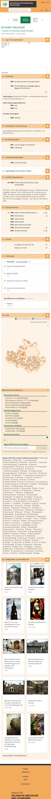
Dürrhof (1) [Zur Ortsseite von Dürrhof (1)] (33, 473)
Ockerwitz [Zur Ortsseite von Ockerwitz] (18, 519)
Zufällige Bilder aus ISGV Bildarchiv (16, 559)
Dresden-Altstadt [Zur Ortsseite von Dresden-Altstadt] (36, 471)
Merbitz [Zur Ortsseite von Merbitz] (28, 506)
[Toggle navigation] (45, 2)
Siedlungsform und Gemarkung (15, 126)
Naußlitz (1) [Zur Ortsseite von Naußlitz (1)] (37, 508)
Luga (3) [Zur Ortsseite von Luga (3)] (35, 503)
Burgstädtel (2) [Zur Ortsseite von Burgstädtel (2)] (9, 467)
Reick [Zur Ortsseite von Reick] (24, 527)
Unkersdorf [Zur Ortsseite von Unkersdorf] (28, 544)
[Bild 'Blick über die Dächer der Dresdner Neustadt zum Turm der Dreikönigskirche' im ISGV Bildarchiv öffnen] (13, 694)
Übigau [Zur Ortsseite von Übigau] (37, 553)
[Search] (20, 10)
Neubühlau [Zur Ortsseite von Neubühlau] (8, 510)
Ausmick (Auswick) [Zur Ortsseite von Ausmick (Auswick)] (31, 460)
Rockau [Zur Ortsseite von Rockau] (29, 529)
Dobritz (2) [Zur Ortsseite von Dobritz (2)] (30, 469)
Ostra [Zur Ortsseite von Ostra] (36, 519)
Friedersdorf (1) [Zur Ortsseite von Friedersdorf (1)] (41, 475)
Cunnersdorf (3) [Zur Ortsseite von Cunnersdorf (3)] (18, 469)
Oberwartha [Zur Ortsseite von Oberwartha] (8, 519)
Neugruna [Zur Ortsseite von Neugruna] (40, 510)
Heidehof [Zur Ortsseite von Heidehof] (34, 484)
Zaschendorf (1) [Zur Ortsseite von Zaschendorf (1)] (18, 551)
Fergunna (35, 400)
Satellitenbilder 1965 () (15, 429)
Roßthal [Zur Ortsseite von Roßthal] (7, 534)
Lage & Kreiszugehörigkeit (12, 40)
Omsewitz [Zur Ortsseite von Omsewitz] (28, 519)
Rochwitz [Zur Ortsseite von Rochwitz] (21, 529)
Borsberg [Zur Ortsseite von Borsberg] (33, 462)
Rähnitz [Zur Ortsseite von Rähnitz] (23, 534)
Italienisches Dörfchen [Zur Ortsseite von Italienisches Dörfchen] (11, 488)
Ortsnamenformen (10, 207)
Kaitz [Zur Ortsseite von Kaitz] (42, 488)
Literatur (7, 239)
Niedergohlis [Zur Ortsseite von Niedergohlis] (38, 512)
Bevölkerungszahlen (11, 140)
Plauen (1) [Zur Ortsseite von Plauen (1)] (7, 523)
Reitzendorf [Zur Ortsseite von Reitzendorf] (33, 527)
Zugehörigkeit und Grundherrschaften (17, 171)
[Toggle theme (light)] (47, 10)
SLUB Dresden (22, 398)
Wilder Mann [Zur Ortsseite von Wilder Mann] (8, 549)
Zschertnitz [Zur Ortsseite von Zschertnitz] (30, 551)
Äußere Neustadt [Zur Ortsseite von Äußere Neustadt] (26, 553)
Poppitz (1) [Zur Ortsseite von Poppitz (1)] (37, 523)
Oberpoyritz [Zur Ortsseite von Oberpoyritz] (42, 516)
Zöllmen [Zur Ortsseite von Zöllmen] (15, 553)
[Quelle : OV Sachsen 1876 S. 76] (46, 231)
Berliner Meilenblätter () (18, 403)
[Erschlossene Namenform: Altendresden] (36, 213)
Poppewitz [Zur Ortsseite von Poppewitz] (26, 523)
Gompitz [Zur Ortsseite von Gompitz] (15, 480)
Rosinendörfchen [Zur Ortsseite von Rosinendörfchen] (10, 531)
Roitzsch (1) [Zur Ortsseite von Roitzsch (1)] (38, 529)
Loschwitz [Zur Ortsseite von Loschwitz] (27, 503)
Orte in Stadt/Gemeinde (24, 319)
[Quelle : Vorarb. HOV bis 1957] (46, 228)
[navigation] (25, 20)
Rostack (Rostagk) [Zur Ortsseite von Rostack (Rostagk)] (35, 531)
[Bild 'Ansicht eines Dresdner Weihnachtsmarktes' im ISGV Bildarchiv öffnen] (37, 733)
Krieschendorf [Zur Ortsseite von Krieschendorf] (33, 495)
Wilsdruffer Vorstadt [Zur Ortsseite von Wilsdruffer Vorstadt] (35, 549)
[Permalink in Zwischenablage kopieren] (29, 262)
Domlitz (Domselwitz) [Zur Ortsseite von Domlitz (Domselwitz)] (11, 471)
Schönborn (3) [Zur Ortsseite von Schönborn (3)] (19, 536)
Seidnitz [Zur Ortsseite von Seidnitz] (32, 538)
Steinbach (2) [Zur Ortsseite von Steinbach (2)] (8, 540)
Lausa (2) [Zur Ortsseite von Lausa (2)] (39, 497)
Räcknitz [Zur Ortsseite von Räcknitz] (15, 534)
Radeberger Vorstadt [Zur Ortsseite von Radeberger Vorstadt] (30, 525)
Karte (6, 315)
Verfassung (8, 76)
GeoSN (24, 407)
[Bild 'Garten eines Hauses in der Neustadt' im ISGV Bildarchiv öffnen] (13, 579)
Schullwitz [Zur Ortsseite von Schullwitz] (7, 536)
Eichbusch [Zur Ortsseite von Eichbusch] (43, 473)
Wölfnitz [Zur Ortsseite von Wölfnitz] (7, 551)
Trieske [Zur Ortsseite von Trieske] (19, 544)
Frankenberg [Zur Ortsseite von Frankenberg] (29, 475)
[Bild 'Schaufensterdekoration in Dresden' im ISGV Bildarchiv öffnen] (37, 615)
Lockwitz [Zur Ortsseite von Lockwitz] (7, 503)
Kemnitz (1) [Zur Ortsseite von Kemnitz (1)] (17, 490)
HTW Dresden (25, 403)
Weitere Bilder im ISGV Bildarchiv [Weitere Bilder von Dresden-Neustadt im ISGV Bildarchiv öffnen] (15, 755)
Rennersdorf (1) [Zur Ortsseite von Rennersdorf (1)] (9, 529)
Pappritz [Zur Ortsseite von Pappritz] (44, 519)
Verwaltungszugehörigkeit (13, 157)
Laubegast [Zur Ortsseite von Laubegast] (29, 497)
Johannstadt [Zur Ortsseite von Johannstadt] (26, 488)
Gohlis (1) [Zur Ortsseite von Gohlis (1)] (38, 477)
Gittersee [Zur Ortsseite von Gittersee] (20, 477)
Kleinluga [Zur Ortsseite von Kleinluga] (38, 490)
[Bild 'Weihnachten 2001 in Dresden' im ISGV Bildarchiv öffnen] (37, 694)
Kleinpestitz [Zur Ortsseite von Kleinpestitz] (30, 493)
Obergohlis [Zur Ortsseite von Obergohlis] (20, 516)
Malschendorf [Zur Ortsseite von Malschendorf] (9, 506)
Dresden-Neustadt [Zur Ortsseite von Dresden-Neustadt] (10, 473)
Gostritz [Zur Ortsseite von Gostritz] (32, 480)
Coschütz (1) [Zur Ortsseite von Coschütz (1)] (31, 467)
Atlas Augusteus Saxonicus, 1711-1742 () (22, 400)
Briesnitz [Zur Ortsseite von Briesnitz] (33, 464)
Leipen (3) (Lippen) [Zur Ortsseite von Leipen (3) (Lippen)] (10, 499)
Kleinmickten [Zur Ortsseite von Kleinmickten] (8, 493)
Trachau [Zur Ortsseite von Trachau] (43, 542)
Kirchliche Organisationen (13, 177)
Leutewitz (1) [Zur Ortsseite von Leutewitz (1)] (35, 501)
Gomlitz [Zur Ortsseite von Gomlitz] (7, 480)
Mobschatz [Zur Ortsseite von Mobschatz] (16, 508)
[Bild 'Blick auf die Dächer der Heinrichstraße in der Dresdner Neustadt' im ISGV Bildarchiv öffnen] (37, 655)
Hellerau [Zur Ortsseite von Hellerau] (7, 486)
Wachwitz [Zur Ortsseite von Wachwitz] (38, 544)
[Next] (42, 20)
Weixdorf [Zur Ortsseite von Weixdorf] (7, 547)
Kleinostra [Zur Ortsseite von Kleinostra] (19, 493)
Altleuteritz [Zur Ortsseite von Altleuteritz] (18, 460)
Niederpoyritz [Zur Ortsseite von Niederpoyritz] (21, 514)
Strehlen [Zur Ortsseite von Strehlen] (27, 540)
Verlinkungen (8, 256)
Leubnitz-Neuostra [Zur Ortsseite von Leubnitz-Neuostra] (21, 501)
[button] (46, 213)
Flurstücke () (11, 423)
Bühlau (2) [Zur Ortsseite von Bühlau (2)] (20, 467)
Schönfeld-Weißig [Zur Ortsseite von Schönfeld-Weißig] (10, 538)
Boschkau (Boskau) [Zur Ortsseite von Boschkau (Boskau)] (10, 464)
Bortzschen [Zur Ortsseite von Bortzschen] (43, 462)
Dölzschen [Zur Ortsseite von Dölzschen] (23, 473)
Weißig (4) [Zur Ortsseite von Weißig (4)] (29, 547)
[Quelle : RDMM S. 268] (46, 216)
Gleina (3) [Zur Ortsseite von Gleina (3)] (29, 477)
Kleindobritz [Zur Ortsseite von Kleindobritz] (27, 490)
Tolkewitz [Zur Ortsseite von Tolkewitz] (28, 542)
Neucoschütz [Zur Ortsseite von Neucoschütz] (19, 510)
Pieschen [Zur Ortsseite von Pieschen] (16, 521)
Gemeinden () (12, 416)
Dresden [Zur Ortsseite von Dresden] (25, 471)
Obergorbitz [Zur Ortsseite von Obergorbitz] (31, 516)
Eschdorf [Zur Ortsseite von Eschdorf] (7, 475)
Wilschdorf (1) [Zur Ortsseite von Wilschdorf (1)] (20, 549)
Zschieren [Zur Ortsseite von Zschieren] (40, 551)
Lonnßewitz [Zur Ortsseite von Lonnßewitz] (17, 503)
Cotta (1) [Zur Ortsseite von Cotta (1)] (7, 469)
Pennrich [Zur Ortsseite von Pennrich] (7, 521)
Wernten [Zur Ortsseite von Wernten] (38, 547)
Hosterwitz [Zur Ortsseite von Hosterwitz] (29, 486)
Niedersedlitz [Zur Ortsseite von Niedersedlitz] (33, 514)
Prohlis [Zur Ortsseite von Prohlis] (6, 525)
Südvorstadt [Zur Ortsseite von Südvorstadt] (17, 542)
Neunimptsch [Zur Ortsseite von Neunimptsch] (9, 512)
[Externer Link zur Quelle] (44, 213)
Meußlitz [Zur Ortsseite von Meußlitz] (37, 506)
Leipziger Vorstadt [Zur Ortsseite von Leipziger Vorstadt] (26, 499)
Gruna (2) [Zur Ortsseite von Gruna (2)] (31, 482)
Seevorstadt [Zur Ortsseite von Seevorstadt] (23, 538)
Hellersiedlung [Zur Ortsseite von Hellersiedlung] (18, 486)
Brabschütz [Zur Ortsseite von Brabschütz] (24, 464)
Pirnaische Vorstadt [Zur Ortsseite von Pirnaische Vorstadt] (36, 521)
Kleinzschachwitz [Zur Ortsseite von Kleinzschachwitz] (10, 495)
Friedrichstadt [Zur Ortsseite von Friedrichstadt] (9, 477)
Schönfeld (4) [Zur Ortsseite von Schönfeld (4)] (30, 536)
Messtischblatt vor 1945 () (16, 407)
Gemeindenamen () (14, 418)
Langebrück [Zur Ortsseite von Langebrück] (19, 497)
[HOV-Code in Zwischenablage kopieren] (16, 33)
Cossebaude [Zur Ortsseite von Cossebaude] (42, 467)
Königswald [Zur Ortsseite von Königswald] (8, 497)
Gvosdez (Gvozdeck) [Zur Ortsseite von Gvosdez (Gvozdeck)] (11, 484)
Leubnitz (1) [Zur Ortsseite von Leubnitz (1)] (8, 501)
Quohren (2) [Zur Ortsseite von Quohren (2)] (16, 525)
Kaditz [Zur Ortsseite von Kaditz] (35, 488)
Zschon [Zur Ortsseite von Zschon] (6, 553)
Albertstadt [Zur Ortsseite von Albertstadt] (44, 458)
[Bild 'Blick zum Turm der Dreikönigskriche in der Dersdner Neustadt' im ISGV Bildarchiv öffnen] (13, 615)
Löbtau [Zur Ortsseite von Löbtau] (43, 503)
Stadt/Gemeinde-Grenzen (42, 319)
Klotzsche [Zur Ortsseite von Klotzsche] (22, 495)
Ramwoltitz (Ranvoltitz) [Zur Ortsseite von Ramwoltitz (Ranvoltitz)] (12, 527)
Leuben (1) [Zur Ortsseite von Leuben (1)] (38, 499)
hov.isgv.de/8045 (22, 262)
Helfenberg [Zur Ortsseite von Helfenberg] (44, 484)
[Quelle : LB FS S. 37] (46, 213)
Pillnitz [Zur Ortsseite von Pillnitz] (24, 521)
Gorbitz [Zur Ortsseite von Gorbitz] (23, 480)
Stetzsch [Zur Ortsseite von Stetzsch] (19, 540)
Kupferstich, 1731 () (16, 398)
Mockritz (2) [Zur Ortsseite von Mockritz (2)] (27, 508)
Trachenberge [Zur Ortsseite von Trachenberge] (9, 544)
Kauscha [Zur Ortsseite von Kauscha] (7, 490)
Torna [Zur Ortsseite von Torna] (36, 542)
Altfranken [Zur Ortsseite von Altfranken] (7, 460)
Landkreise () (11, 413)
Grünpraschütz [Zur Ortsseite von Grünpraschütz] (42, 482)
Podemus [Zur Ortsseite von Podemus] (17, 523)
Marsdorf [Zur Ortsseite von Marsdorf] (20, 506)
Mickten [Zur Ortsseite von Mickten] (7, 508)
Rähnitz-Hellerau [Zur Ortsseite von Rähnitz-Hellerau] (34, 534)
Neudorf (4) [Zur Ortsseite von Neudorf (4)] (30, 510)
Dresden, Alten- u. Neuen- (35, 19)
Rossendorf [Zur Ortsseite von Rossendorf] (23, 531)
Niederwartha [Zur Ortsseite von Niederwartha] (9, 516)
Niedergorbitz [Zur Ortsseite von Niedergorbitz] (9, 514)
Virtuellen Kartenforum (39, 451)
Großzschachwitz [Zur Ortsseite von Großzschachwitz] (10, 482)
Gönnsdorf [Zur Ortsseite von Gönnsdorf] (24, 484)
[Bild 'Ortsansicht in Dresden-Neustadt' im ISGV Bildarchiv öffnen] (37, 579)
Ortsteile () (11, 420)
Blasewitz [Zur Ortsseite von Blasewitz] (24, 462)
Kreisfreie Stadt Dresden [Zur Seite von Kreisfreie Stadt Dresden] (22, 31)
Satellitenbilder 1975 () (15, 431)
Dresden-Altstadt (15, 19)
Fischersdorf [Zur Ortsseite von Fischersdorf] (17, 475)
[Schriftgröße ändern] (42, 10)
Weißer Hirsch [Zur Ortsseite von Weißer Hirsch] (18, 547)
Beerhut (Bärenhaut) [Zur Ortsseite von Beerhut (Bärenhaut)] (11, 462)
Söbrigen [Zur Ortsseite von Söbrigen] (7, 542)
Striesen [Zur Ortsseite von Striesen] (36, 540)
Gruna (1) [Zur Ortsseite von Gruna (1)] (22, 482)
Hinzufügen (42, 448)
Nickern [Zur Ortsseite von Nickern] (28, 512)
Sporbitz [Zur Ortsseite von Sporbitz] (41, 538)
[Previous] (8, 20)
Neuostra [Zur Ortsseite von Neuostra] (19, 512)
